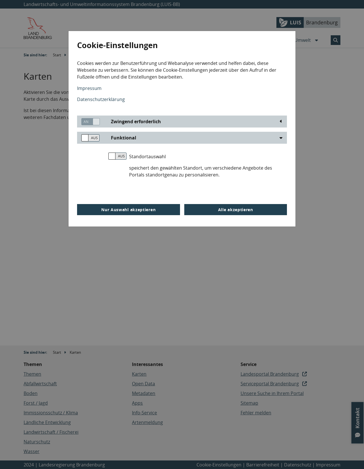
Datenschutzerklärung (101, 99)
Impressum (89, 88)
